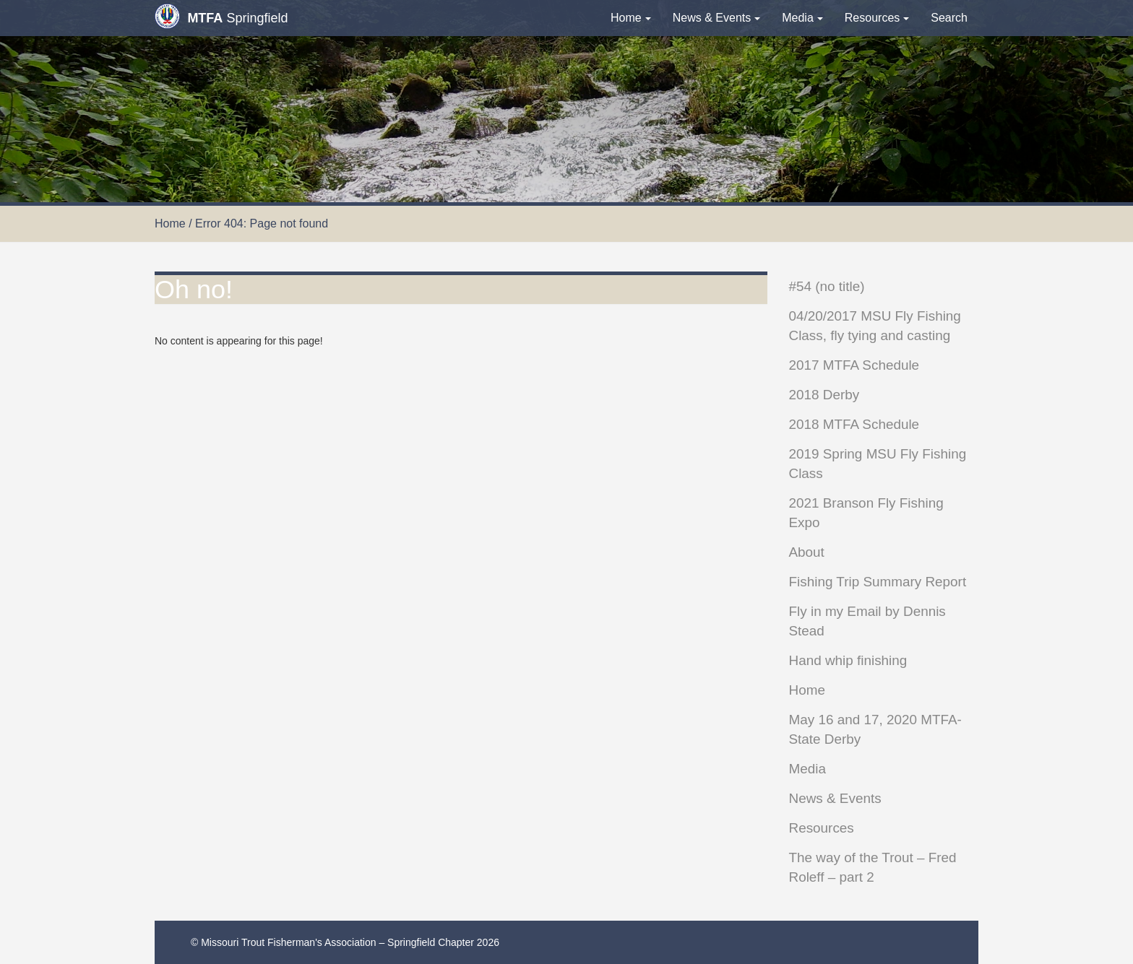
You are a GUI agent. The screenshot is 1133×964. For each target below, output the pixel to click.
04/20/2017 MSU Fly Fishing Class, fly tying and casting (875, 325)
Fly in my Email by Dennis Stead (867, 621)
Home (631, 18)
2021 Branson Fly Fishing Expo (866, 512)
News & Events (716, 18)
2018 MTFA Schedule (854, 424)
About (806, 552)
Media (802, 18)
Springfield (221, 16)
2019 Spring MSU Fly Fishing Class (878, 463)
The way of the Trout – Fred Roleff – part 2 (873, 867)
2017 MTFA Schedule (854, 365)
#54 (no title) (827, 286)
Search (949, 18)
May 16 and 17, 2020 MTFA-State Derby (875, 729)
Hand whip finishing (848, 660)
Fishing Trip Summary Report (878, 581)
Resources (877, 18)
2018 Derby (824, 394)
